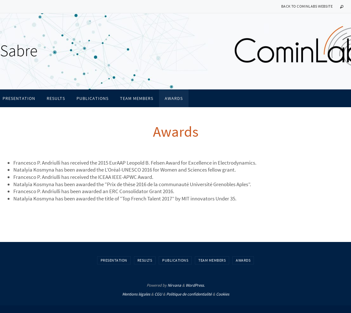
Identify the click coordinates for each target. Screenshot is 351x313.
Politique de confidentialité (189, 294)
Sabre (18, 51)
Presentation (114, 260)
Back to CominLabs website (307, 6)
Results (144, 260)
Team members (212, 260)
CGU (158, 294)
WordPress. (195, 285)
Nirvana (174, 285)
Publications (175, 260)
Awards (243, 260)
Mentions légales (136, 294)
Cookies (222, 294)
